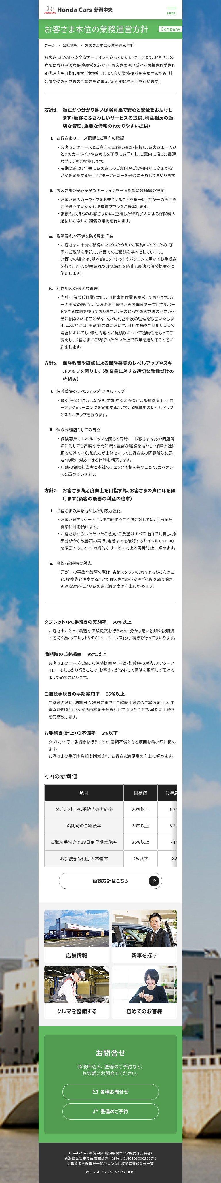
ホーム (50, 45)
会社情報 (70, 45)
